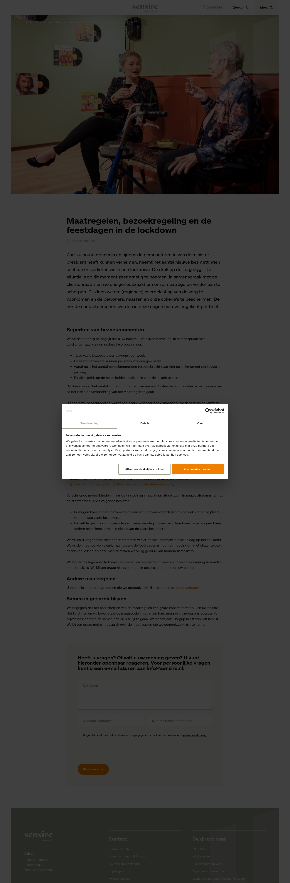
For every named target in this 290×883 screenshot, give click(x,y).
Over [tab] (200, 423)
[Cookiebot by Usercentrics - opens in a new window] (208, 411)
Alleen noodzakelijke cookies (144, 469)
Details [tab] (145, 423)
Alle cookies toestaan (198, 469)
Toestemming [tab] (89, 423)
